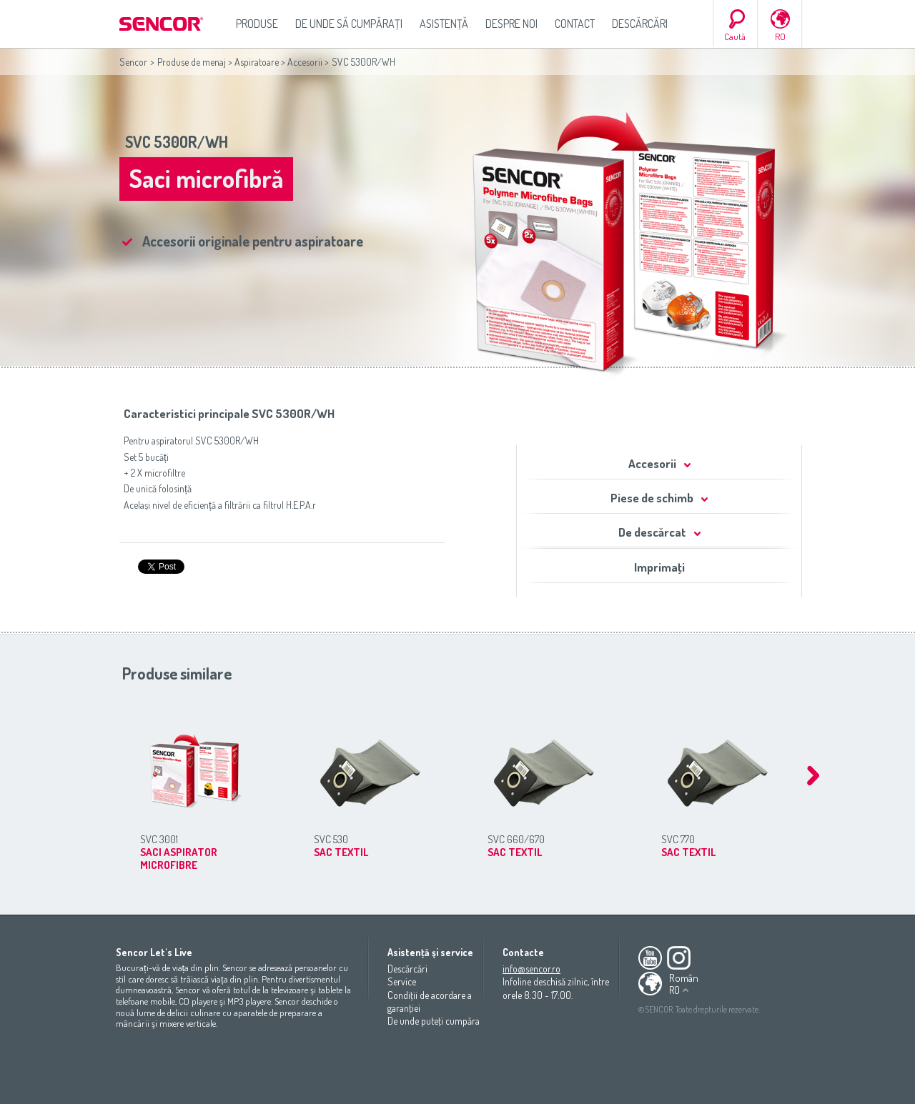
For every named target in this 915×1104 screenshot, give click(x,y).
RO (780, 36)
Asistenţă (444, 23)
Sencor (133, 62)
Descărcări (640, 23)
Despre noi (511, 23)
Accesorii (304, 62)
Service (401, 981)
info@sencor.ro (531, 969)
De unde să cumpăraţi (348, 23)
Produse (257, 23)
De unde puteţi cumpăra (433, 1021)
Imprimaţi (659, 567)
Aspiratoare (256, 62)
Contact (575, 23)
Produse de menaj (191, 62)
